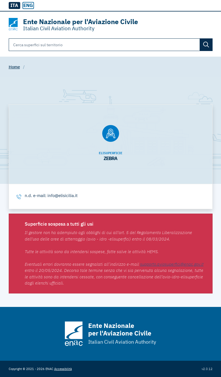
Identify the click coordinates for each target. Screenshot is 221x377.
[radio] (28, 5)
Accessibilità (63, 369)
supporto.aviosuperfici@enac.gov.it (172, 264)
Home (14, 67)
